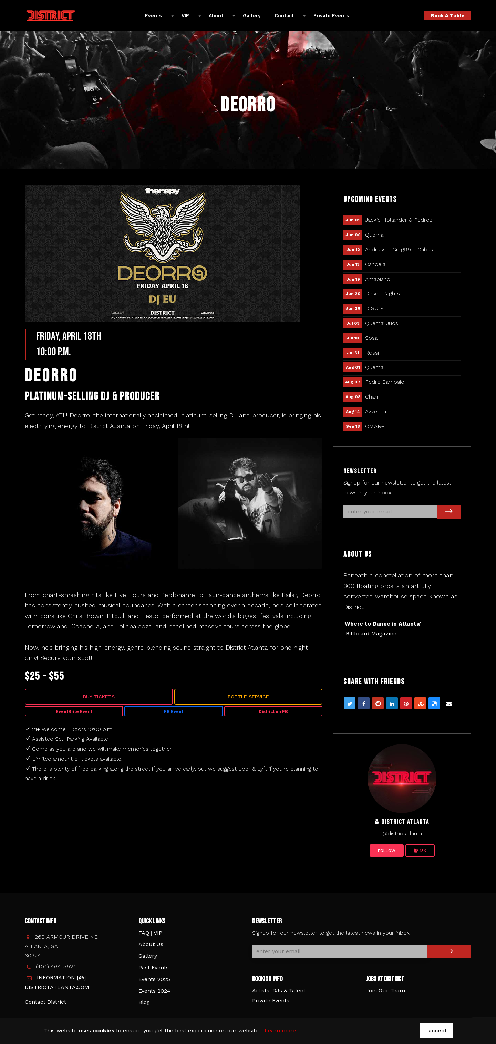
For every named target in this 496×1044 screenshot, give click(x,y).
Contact (284, 15)
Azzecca (375, 411)
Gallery (252, 15)
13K (420, 850)
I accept (436, 1030)
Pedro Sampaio (384, 382)
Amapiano (377, 279)
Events (153, 15)
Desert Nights (382, 293)
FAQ (143, 932)
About (216, 15)
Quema (374, 234)
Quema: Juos (381, 323)
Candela (375, 264)
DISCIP (374, 308)
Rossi (372, 352)
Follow (386, 850)
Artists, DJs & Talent (279, 990)
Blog (144, 1002)
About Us (150, 944)
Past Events (153, 967)
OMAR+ (374, 426)
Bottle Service (248, 696)
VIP (185, 15)
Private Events (331, 15)
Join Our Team (385, 990)
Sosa (371, 338)
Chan (371, 396)
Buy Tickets (99, 696)
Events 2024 (154, 991)
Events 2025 (154, 979)
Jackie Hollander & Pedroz (398, 220)
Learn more (280, 1030)
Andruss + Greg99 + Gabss (399, 249)
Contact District (45, 1002)
